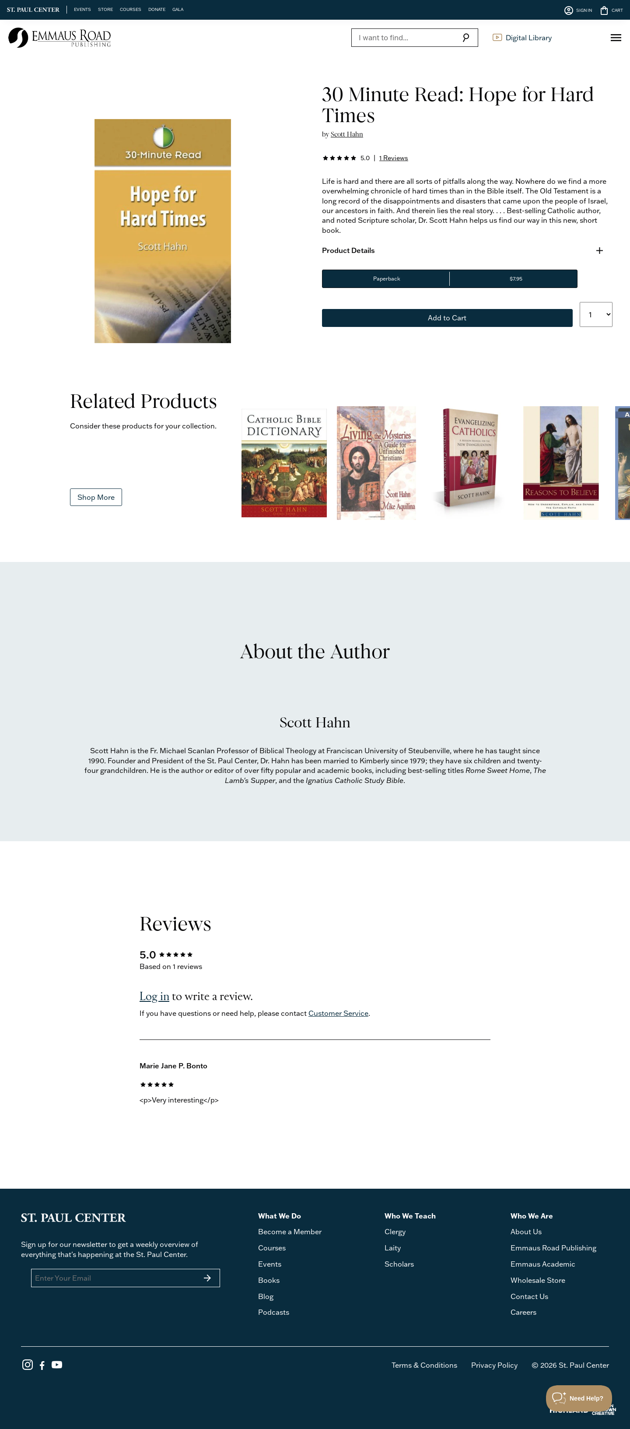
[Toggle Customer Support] (579, 1398)
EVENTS (82, 9)
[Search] (402, 37)
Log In (584, 37)
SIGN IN (578, 10)
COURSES (130, 9)
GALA (177, 9)
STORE (105, 9)
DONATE (156, 9)
